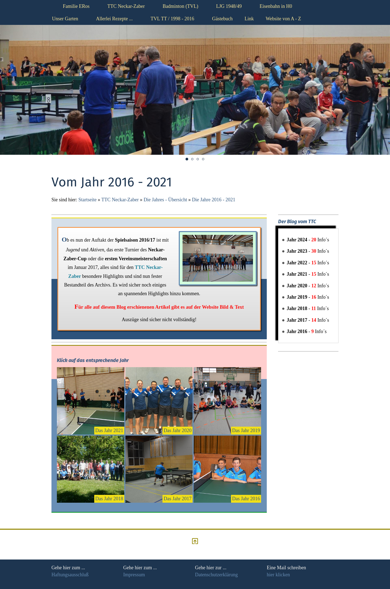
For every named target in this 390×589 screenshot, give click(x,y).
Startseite (88, 199)
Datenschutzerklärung (216, 574)
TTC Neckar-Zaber (120, 199)
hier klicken (278, 574)
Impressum (134, 574)
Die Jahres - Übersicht (165, 199)
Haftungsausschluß (70, 574)
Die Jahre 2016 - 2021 (213, 199)
